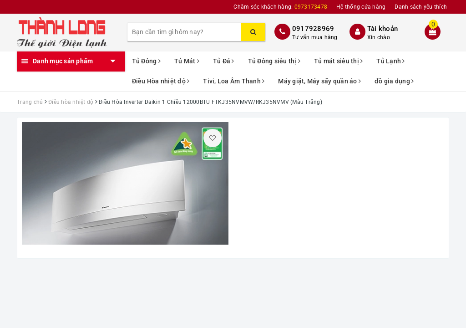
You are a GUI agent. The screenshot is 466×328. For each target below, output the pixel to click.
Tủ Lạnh (390, 61)
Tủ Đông (146, 61)
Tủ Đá (223, 61)
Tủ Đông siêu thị (274, 61)
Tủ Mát (186, 61)
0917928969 (313, 29)
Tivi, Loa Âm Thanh (233, 81)
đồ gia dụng (394, 81)
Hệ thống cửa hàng (360, 7)
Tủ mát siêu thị (338, 61)
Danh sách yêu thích (421, 7)
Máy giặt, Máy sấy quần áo (319, 81)
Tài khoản (382, 29)
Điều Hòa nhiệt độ (161, 81)
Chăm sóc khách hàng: (280, 7)
